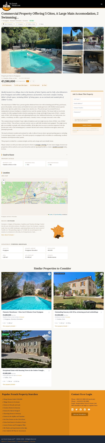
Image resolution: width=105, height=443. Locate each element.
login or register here (90, 405)
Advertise (32, 441)
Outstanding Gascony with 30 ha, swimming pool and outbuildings (76, 312)
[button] (34, 195)
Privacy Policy (12, 441)
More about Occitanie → (8, 235)
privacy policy (76, 130)
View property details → (9, 326)
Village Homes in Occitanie (11, 402)
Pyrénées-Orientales (16, 20)
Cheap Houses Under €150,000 (12, 399)
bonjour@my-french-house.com (86, 403)
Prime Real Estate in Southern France (14, 422)
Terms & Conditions (22, 441)
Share (41, 24)
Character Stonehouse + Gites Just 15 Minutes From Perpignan (23, 312)
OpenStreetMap (58, 214)
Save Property (8, 24)
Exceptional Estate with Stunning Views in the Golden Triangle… (24, 370)
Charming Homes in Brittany (12, 413)
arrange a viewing (40, 145)
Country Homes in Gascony (11, 408)
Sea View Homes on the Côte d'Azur (14, 419)
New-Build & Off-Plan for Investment (14, 431)
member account (58, 147)
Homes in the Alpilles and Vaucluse (13, 416)
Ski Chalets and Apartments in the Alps (15, 428)
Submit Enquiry (87, 125)
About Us (3, 441)
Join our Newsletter (79, 414)
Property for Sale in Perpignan (10, 76)
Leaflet (50, 214)
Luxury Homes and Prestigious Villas (14, 425)
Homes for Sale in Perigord (11, 411)
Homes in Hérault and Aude (11, 405)
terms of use (94, 128)
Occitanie (25, 20)
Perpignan (6, 20)
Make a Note (30, 24)
